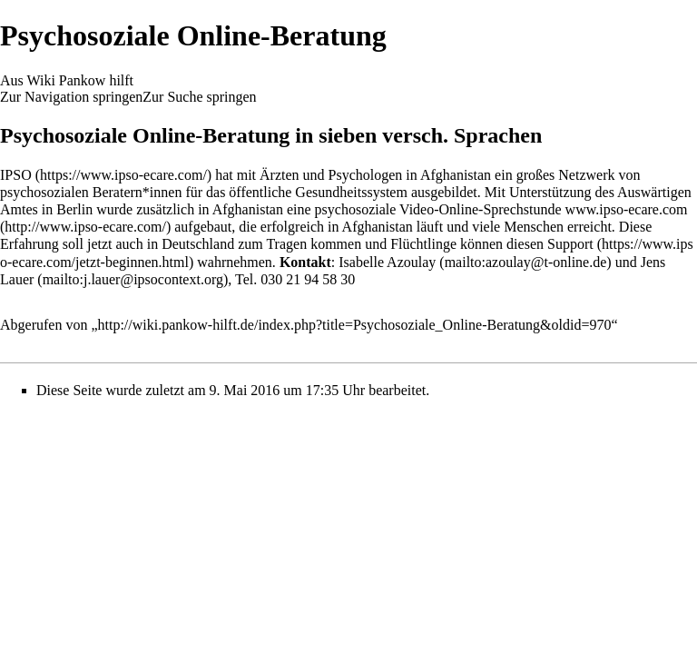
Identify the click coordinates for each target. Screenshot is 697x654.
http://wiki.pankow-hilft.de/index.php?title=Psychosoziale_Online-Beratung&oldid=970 (355, 324)
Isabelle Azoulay (387, 262)
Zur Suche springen (199, 96)
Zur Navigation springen (71, 96)
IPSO (16, 175)
